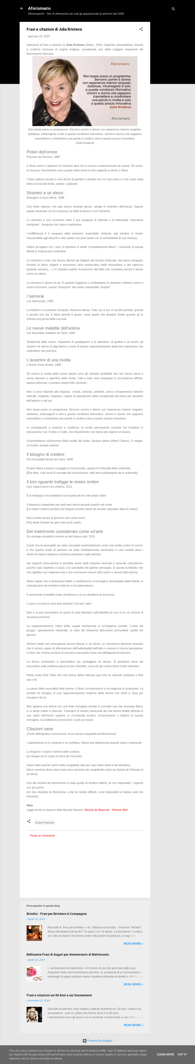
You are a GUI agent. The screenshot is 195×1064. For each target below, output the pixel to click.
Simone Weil (120, 809)
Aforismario (39, 8)
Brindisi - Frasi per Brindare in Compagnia (57, 914)
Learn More (165, 1054)
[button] (141, 30)
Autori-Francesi (44, 822)
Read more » (133, 943)
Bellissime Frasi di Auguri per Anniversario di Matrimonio (68, 954)
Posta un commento (42, 835)
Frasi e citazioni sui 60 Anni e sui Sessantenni (59, 995)
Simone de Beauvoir (96, 809)
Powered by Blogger (97, 1040)
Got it (182, 1054)
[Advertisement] (164, 74)
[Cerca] (173, 9)
